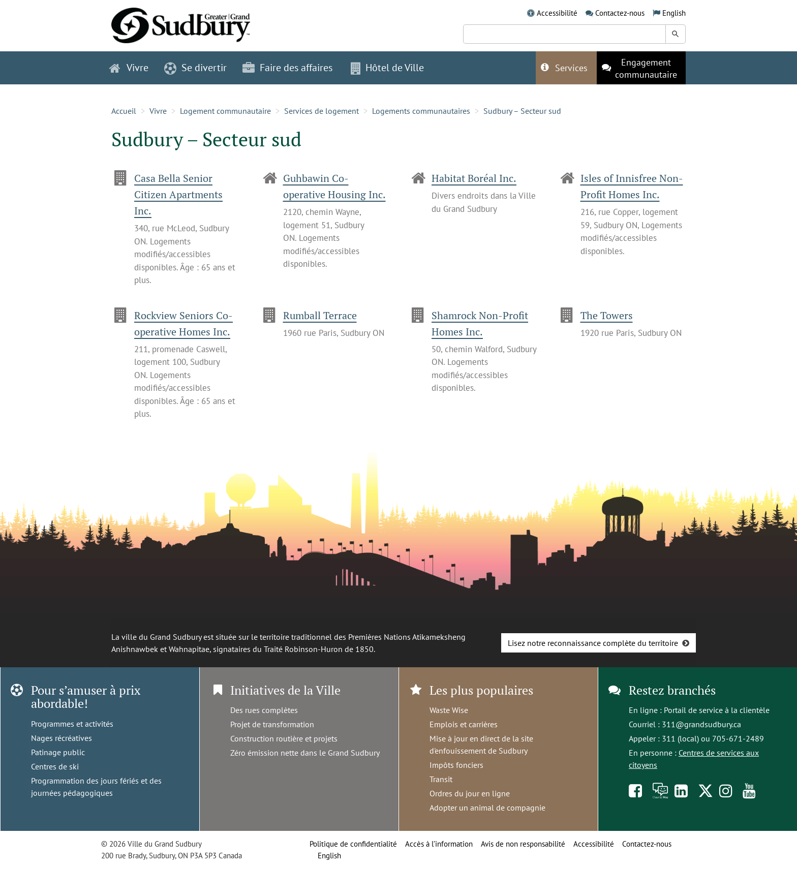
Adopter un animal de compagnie (487, 807)
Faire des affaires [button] (287, 67)
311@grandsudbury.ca (701, 724)
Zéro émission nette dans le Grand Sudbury (305, 753)
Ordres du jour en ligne (470, 793)
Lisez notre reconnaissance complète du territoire (593, 643)
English (674, 13)
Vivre (158, 111)
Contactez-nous (620, 13)
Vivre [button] (128, 67)
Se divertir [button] (195, 67)
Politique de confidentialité (353, 844)
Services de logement (321, 111)
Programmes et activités (72, 724)
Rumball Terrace (320, 315)
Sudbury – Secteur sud (522, 111)
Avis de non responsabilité (523, 844)
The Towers (606, 315)
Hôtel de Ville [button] (387, 67)
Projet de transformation (272, 724)
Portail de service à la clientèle (717, 710)
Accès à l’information (439, 844)
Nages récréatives (61, 738)
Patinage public (58, 752)
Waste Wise (449, 710)
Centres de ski (55, 766)
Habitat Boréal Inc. (474, 178)
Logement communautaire (225, 111)
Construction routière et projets (284, 738)
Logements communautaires (421, 111)
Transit (441, 779)
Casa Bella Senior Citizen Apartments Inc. (178, 194)
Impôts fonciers (456, 765)
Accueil (123, 111)
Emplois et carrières (464, 724)
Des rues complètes (264, 710)
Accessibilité (557, 13)
